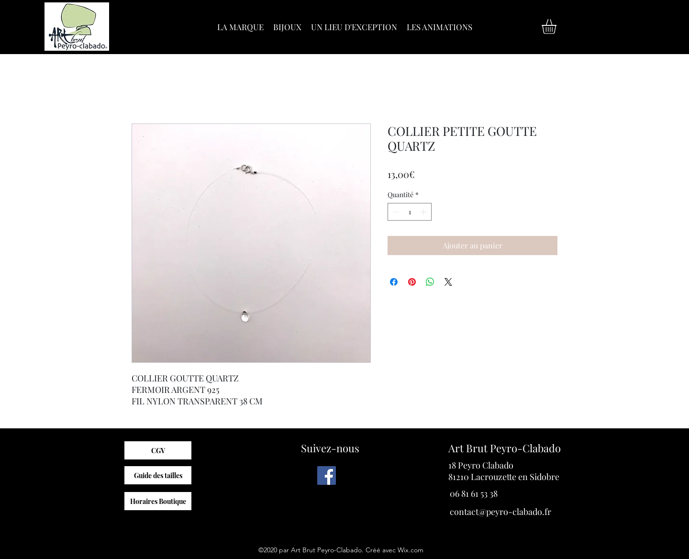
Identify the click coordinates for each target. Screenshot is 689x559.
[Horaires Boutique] (158, 501)
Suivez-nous (330, 448)
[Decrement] (395, 211)
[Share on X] (448, 282)
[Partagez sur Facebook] (394, 282)
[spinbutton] (409, 211)
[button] (558, 26)
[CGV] (158, 450)
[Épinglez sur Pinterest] (412, 282)
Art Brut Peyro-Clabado (504, 448)
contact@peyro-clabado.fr (500, 511)
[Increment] (424, 211)
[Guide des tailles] (158, 475)
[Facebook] (326, 475)
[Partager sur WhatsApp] (430, 282)
